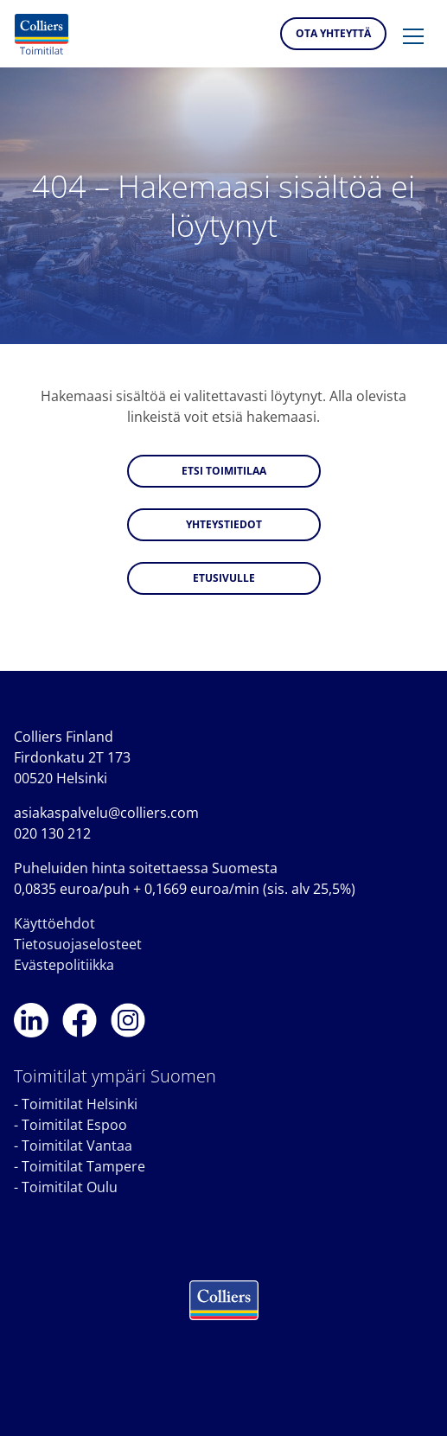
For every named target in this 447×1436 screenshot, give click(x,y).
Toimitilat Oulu (70, 1187)
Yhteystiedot (224, 524)
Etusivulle (224, 578)
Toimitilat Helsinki (79, 1104)
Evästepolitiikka (64, 964)
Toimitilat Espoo (74, 1124)
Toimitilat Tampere (83, 1166)
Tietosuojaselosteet (78, 944)
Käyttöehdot (54, 923)
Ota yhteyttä (333, 33)
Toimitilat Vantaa (77, 1145)
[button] (413, 37)
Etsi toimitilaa (224, 470)
